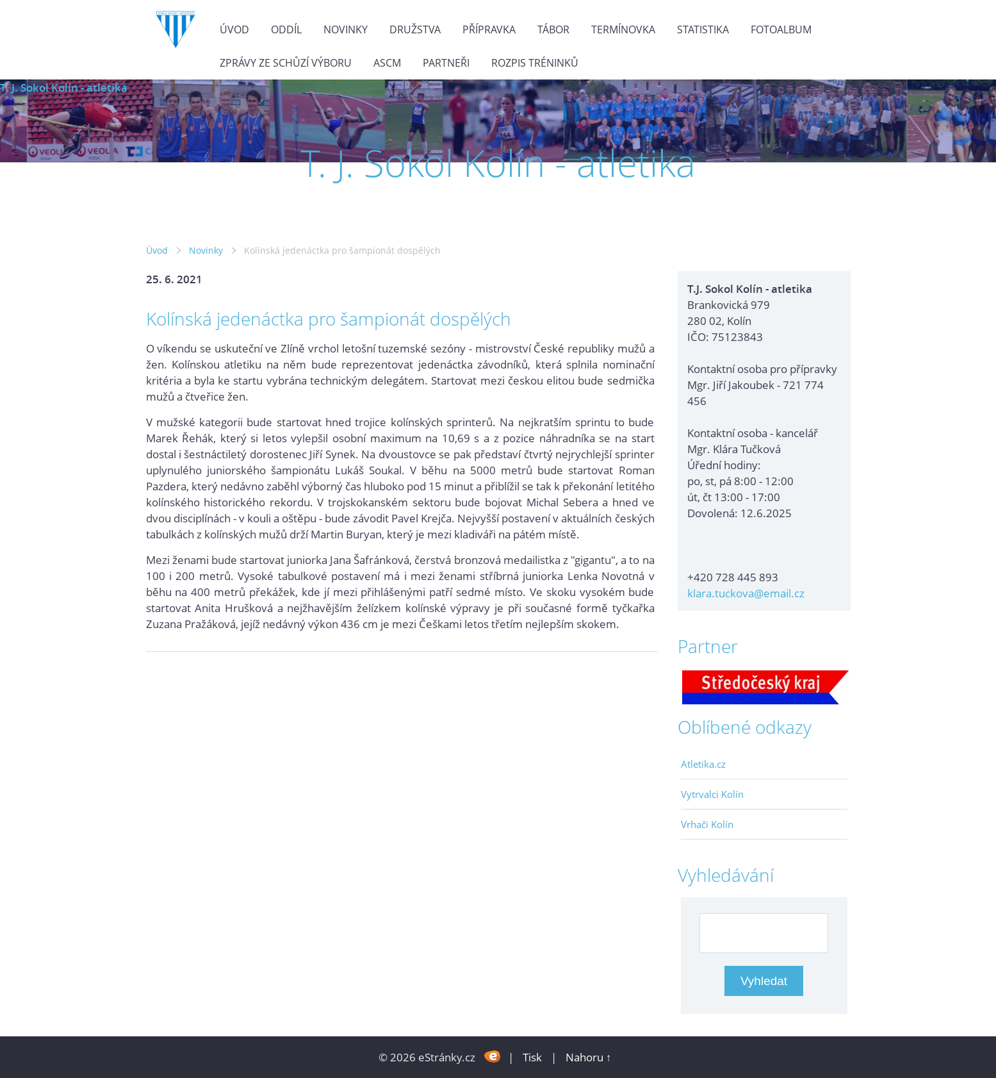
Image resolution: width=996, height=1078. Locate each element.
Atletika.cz (703, 764)
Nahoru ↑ (589, 1057)
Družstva (415, 29)
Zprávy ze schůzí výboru (286, 63)
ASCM (387, 63)
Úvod (234, 29)
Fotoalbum (781, 29)
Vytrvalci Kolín (712, 794)
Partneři (446, 63)
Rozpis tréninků (534, 63)
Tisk (532, 1057)
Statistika (703, 29)
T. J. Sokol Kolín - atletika (63, 87)
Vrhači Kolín (707, 824)
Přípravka (489, 29)
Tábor (553, 29)
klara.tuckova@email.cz (745, 593)
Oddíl (286, 29)
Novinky (345, 29)
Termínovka (623, 29)
